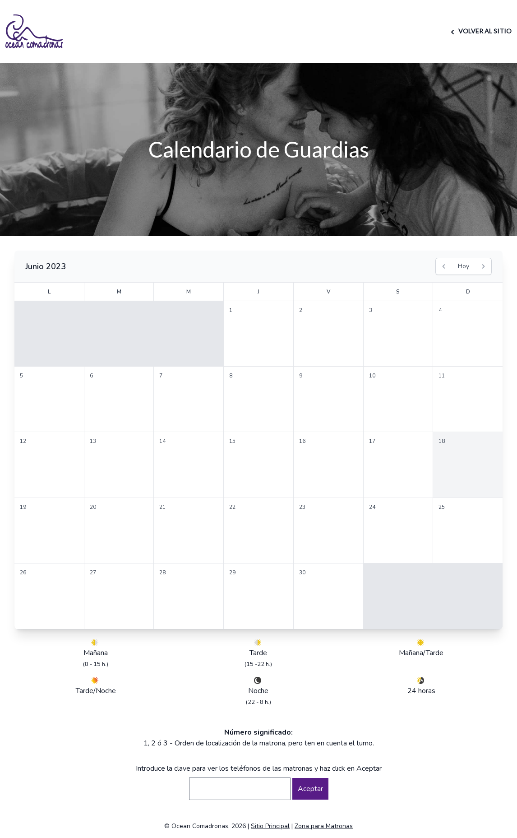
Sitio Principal (270, 826)
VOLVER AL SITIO (480, 31)
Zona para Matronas (324, 826)
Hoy (463, 266)
